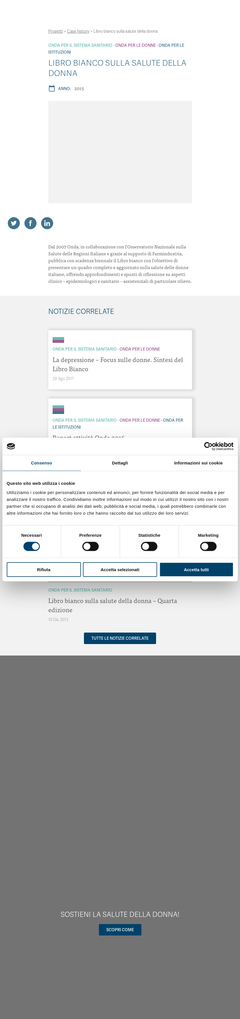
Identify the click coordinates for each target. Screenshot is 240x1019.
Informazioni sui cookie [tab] (198, 462)
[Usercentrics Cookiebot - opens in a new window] (208, 446)
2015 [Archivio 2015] (79, 88)
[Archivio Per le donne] (58, 341)
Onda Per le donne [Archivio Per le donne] (135, 45)
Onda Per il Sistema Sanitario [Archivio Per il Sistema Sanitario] (80, 45)
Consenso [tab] (41, 462)
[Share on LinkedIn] (47, 223)
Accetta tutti (196, 569)
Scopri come (120, 929)
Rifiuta (44, 569)
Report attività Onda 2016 (89, 437)
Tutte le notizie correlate (120, 638)
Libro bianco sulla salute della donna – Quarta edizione (112, 604)
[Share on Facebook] (30, 223)
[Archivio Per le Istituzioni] (58, 412)
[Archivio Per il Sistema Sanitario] (58, 338)
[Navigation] (188, 11)
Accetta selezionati (120, 569)
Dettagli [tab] (120, 462)
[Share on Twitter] (14, 223)
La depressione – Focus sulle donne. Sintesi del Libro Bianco (118, 364)
